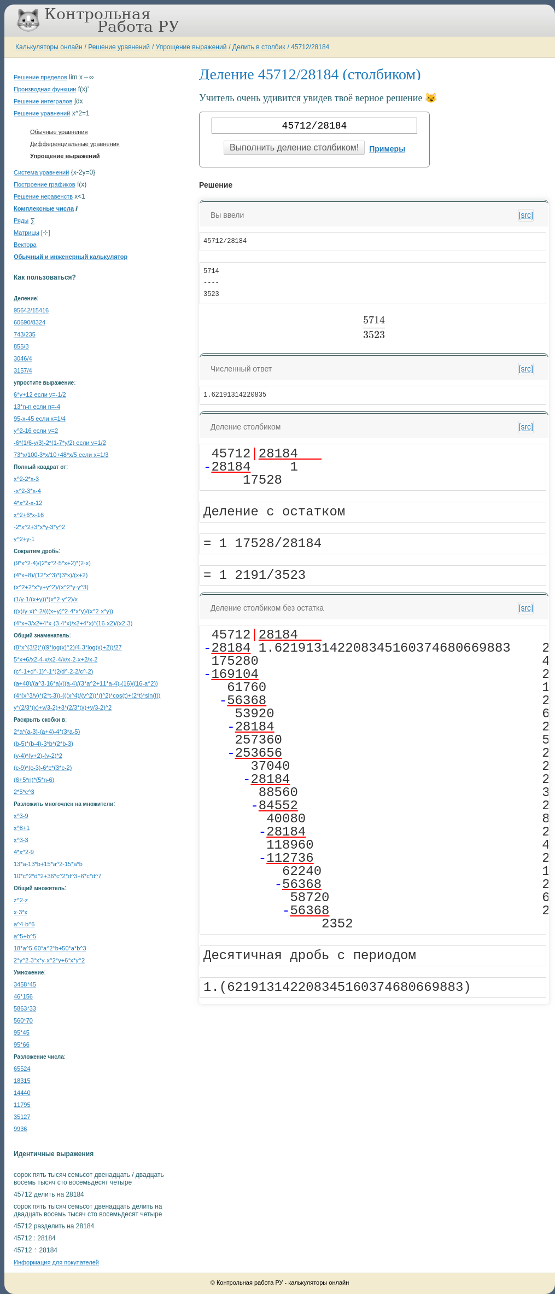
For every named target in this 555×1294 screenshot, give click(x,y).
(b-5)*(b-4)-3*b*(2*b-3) (43, 743)
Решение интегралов (43, 101)
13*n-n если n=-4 (37, 406)
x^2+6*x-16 (29, 515)
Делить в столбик (258, 47)
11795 (22, 1104)
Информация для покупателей (56, 1262)
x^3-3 (21, 840)
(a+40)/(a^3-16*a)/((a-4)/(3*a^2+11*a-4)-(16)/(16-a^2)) (86, 683)
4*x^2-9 (24, 852)
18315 (22, 1080)
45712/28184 (310, 47)
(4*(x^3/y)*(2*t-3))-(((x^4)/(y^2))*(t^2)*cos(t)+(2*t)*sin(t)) (87, 695)
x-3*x (20, 912)
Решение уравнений (119, 47)
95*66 (22, 1044)
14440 (22, 1092)
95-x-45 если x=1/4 (40, 418)
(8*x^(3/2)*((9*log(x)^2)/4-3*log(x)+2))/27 (68, 647)
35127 (22, 1116)
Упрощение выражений (191, 47)
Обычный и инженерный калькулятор (70, 256)
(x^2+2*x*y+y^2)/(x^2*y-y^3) (51, 587)
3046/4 (23, 358)
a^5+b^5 (25, 936)
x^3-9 (21, 816)
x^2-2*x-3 (26, 478)
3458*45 (25, 984)
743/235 (25, 334)
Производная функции (45, 89)
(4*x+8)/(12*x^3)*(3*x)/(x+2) (50, 575)
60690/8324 (29, 322)
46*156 (23, 996)
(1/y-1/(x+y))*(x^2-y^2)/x (46, 599)
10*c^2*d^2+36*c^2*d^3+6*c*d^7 (57, 876)
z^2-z (21, 900)
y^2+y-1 (24, 539)
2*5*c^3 (24, 791)
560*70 (23, 1020)
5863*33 (25, 1008)
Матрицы (26, 232)
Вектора (25, 244)
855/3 (21, 346)
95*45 (22, 1032)
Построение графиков (44, 184)
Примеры (387, 148)
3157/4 (23, 370)
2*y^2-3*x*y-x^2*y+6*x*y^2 (49, 960)
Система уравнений (41, 172)
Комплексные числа (44, 208)
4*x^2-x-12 (28, 503)
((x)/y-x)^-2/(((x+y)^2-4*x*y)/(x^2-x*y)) (63, 611)
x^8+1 (22, 828)
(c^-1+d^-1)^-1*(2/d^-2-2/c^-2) (53, 671)
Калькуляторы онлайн (49, 47)
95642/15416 (31, 310)
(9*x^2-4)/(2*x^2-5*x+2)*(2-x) (52, 563)
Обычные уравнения (58, 132)
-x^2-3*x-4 (27, 491)
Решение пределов (40, 77)
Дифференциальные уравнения (75, 144)
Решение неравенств (43, 196)
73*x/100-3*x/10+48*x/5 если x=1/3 (61, 454)
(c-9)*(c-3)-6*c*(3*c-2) (43, 767)
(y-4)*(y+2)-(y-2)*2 (38, 755)
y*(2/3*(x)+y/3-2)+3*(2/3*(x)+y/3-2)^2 (63, 707)
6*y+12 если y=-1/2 (40, 394)
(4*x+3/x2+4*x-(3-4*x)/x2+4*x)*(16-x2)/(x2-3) (73, 623)
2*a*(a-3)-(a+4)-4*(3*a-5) (47, 731)
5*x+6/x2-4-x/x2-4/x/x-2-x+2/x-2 (55, 659)
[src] (526, 215)
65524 (22, 1068)
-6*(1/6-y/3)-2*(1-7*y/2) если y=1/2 (60, 442)
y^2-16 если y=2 (36, 430)
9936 (20, 1128)
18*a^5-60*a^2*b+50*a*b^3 (50, 948)
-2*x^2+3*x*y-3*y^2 (39, 527)
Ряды (21, 220)
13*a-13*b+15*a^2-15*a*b (48, 864)
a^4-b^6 (24, 924)
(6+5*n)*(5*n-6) (34, 779)
